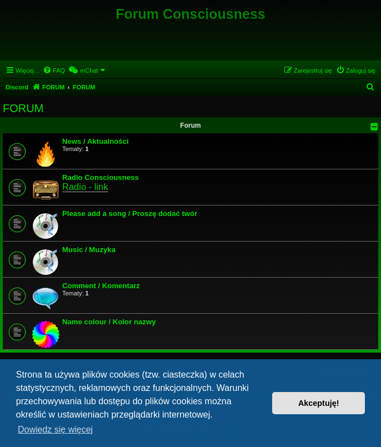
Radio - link (85, 187)
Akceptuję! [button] (318, 403)
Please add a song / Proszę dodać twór (129, 213)
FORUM (23, 108)
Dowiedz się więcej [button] (55, 429)
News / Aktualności (95, 141)
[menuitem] (54, 70)
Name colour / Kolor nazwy (109, 322)
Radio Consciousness (100, 177)
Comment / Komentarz (101, 286)
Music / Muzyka (89, 249)
